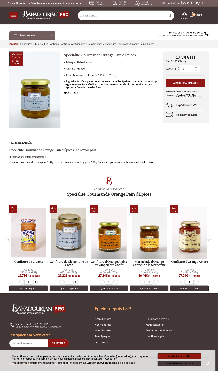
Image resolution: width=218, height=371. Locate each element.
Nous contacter (155, 324)
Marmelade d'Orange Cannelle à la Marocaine (149, 263)
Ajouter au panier (185, 83)
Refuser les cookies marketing (179, 363)
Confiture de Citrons (28, 262)
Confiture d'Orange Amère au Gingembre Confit (109, 263)
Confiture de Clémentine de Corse (69, 263)
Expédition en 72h (186, 105)
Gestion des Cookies (99, 362)
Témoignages (102, 336)
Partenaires (101, 341)
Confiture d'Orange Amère (189, 262)
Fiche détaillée (20, 142)
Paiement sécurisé (186, 114)
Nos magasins (103, 324)
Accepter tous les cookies (179, 356)
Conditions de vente (157, 318)
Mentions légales (156, 336)
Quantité (172, 68)
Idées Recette (103, 330)
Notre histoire (103, 318)
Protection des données (159, 330)
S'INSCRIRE (58, 343)
